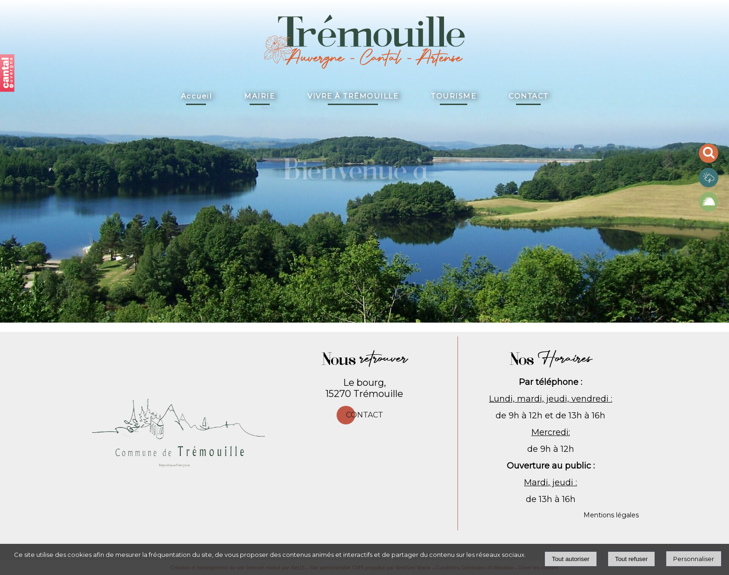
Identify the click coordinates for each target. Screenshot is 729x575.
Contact (364, 414)
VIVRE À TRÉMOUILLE (352, 96)
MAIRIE (259, 96)
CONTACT (529, 96)
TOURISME (453, 96)
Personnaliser (693, 558)
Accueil (196, 96)
